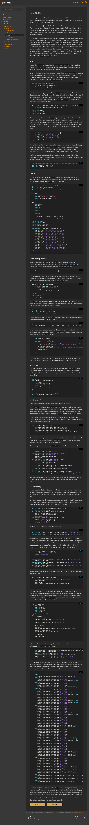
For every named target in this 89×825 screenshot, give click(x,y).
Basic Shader (7, 26)
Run (36, 804)
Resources (5, 48)
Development (6, 46)
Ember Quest (7, 42)
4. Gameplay (9, 37)
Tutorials (5, 21)
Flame (4, 14)
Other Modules (7, 19)
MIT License (79, 812)
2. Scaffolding (9, 33)
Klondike (6, 28)
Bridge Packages (7, 17)
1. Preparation (10, 30)
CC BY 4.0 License (55, 812)
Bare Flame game (9, 24)
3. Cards (8, 35)
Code (54, 804)
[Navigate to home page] (6, 2)
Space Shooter (8, 44)
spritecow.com (34, 151)
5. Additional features (12, 39)
